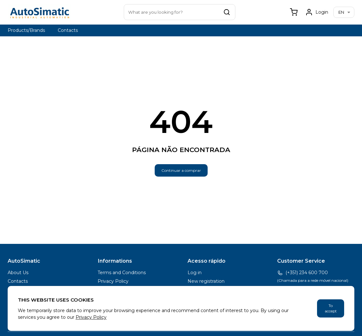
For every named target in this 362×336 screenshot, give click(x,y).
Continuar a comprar (181, 170)
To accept (331, 308)
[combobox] (179, 12)
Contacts (68, 30)
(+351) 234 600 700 (302, 273)
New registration (206, 281)
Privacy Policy (113, 281)
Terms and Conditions (122, 272)
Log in (195, 272)
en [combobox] (341, 12)
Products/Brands (26, 30)
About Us (18, 272)
